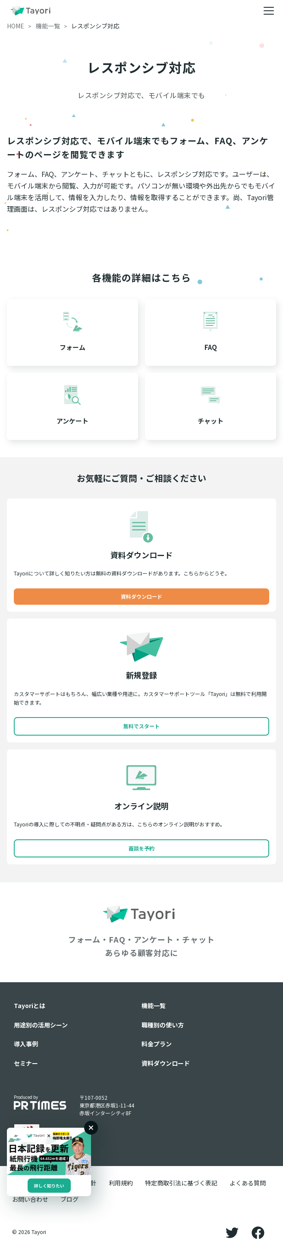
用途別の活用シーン (41, 1025)
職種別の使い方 (163, 1025)
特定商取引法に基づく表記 (181, 1183)
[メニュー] (269, 11)
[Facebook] (258, 1231)
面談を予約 (141, 848)
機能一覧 (154, 1005)
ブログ (69, 1199)
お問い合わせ (30, 1199)
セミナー (26, 1063)
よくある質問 (248, 1183)
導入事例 (26, 1043)
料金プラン (157, 1043)
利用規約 (121, 1183)
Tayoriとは (29, 1005)
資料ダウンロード (141, 596)
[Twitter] (232, 1231)
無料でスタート (141, 726)
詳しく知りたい (49, 1185)
